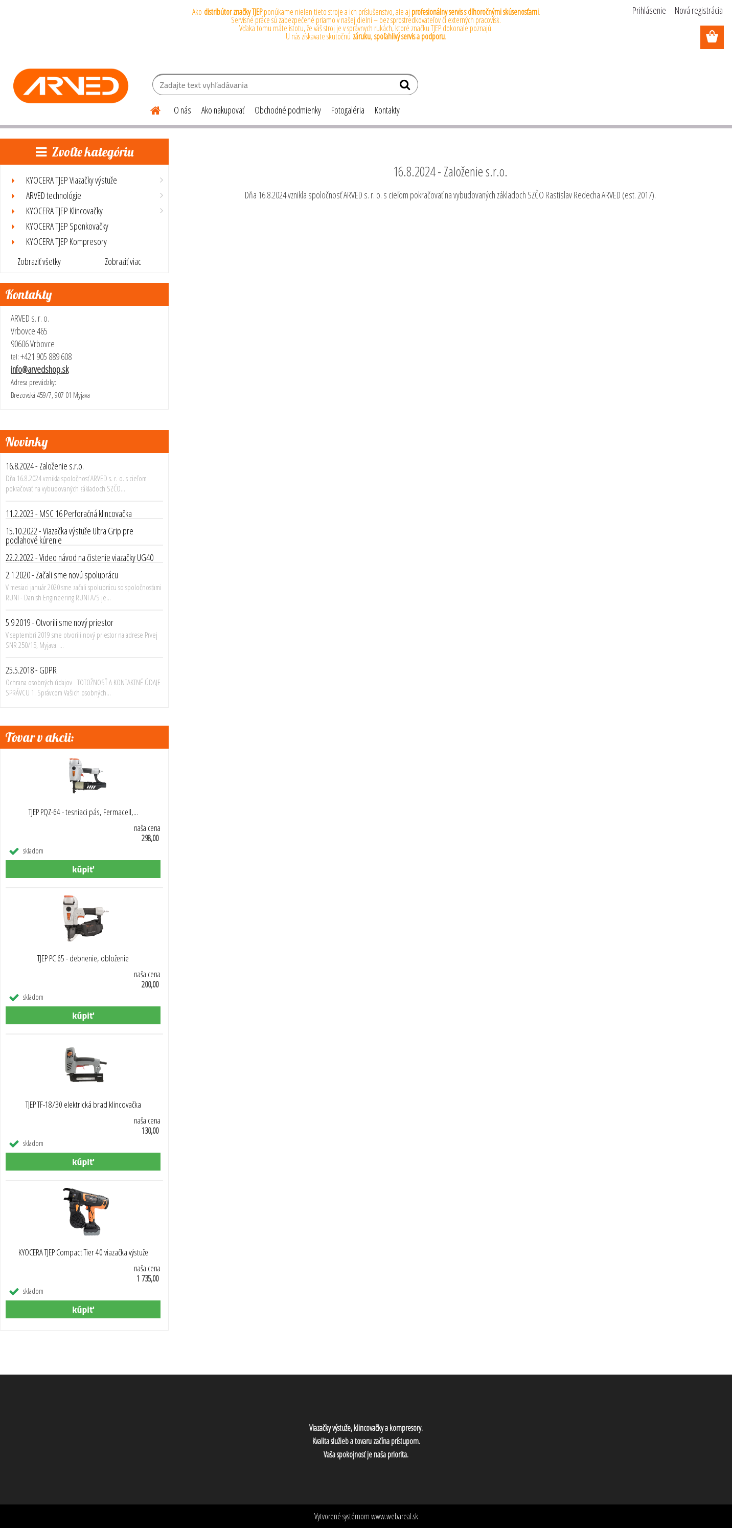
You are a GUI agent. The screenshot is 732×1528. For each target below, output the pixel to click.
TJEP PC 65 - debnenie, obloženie (83, 958)
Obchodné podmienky (288, 110)
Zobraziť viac (123, 261)
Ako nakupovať (222, 110)
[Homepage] (149, 109)
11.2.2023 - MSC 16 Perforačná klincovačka (69, 513)
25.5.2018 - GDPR (31, 670)
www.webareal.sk (394, 1516)
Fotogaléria (347, 110)
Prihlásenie (649, 10)
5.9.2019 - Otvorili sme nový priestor (59, 622)
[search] (406, 87)
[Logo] (71, 85)
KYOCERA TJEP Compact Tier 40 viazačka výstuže (83, 1252)
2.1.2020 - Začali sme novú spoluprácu (62, 575)
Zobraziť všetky (39, 261)
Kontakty (387, 110)
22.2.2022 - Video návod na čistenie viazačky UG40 (79, 557)
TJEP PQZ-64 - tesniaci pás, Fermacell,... (83, 812)
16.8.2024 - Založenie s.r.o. (45, 466)
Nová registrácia (699, 10)
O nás (182, 110)
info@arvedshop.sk (39, 369)
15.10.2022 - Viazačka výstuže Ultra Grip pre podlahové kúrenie (69, 535)
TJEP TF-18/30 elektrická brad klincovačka (83, 1104)
